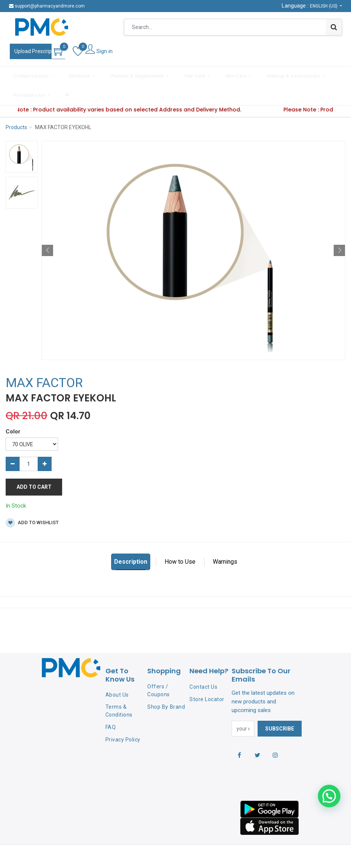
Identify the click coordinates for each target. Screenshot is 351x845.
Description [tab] (130, 539)
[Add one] (45, 441)
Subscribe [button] (279, 706)
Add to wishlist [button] (32, 500)
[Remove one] (13, 441)
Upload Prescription (37, 51)
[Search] (334, 27)
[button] (327, 74)
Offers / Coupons (158, 668)
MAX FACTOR (44, 360)
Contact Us (203, 664)
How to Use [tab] (180, 539)
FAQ (110, 705)
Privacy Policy (122, 717)
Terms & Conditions (119, 688)
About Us (117, 672)
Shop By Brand (166, 684)
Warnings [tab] (225, 539)
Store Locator (206, 677)
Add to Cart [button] (34, 464)
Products (16, 105)
